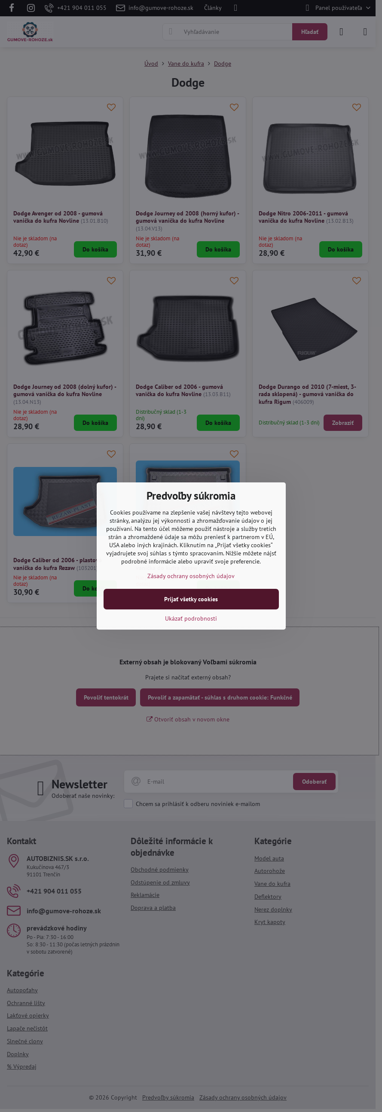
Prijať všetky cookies (191, 599)
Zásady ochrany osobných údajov (191, 576)
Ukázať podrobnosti (191, 618)
